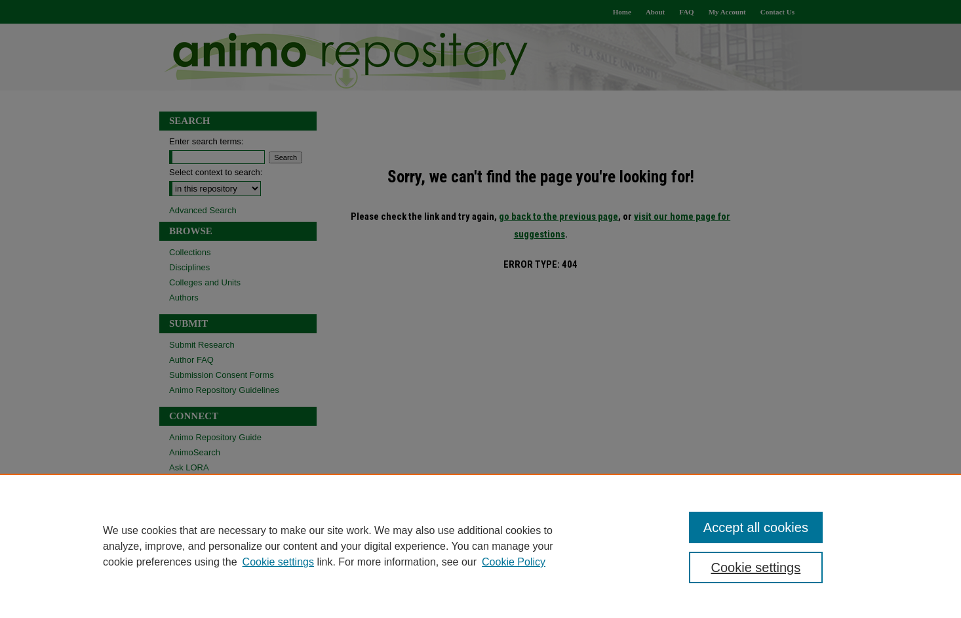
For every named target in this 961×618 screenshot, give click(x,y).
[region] (480, 546)
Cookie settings (278, 561)
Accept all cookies (755, 527)
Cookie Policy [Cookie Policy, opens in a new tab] (513, 561)
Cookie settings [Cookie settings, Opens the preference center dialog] (756, 567)
